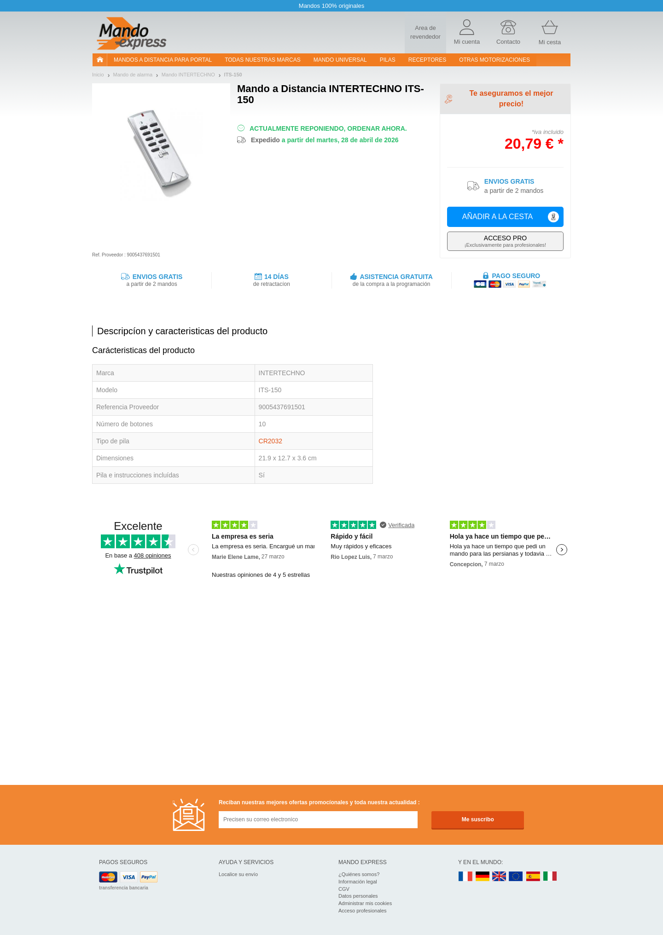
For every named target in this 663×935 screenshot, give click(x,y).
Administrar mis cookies (365, 903)
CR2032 (270, 441)
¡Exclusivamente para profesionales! (505, 241)
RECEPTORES (427, 60)
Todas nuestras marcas (262, 60)
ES (533, 877)
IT (550, 877)
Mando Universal (340, 60)
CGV (343, 889)
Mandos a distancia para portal (163, 60)
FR (465, 877)
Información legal (357, 881)
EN (516, 877)
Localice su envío (238, 874)
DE (482, 877)
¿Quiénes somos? (358, 874)
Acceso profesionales (362, 910)
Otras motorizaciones (494, 60)
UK (499, 877)
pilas (387, 60)
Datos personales (358, 896)
